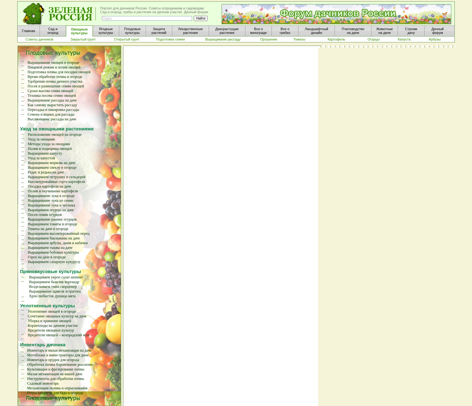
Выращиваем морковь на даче (51, 163)
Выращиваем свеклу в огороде (52, 167)
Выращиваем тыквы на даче (50, 247)
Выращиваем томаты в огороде (52, 224)
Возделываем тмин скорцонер (53, 286)
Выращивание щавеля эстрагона (55, 291)
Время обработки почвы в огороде (55, 76)
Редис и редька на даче (46, 172)
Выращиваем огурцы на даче (51, 210)
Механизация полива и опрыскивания (57, 388)
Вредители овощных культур (51, 330)
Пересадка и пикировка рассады (53, 109)
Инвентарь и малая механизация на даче (59, 350)
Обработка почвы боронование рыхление (60, 364)
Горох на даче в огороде (47, 257)
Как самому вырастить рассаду (52, 105)
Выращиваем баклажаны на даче (54, 238)
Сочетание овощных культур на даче (57, 316)
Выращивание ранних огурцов (52, 219)
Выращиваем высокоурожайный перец (58, 233)
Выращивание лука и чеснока (51, 205)
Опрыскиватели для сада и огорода (55, 393)
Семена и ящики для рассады (51, 114)
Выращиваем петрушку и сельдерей (56, 177)
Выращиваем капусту (45, 153)
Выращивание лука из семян (50, 200)
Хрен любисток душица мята (52, 296)
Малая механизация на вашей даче (55, 374)
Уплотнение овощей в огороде (52, 311)
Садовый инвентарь (43, 383)
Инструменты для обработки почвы (55, 378)
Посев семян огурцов (45, 214)
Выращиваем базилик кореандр (54, 282)
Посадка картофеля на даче (49, 186)
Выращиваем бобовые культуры (53, 252)
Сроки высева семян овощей (50, 91)
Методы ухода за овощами (49, 144)
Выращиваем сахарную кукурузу (54, 262)
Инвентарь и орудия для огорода (53, 360)
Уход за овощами (41, 139)
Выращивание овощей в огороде (53, 62)
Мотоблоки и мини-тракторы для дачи (57, 355)
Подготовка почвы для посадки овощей (59, 72)
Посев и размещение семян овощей (56, 86)
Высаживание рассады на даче (52, 119)
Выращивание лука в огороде (51, 196)
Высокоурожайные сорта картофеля (56, 181)
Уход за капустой (41, 158)
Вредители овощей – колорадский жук (58, 335)
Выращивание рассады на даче (52, 100)
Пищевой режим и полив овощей (54, 67)
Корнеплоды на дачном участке (53, 325)
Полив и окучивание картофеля (53, 191)
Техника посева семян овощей (52, 95)
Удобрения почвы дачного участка (55, 81)
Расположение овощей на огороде (55, 134)
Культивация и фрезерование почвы (55, 369)
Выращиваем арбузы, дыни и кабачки (58, 243)
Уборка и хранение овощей (49, 321)
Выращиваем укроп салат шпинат (56, 277)
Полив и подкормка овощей (50, 148)
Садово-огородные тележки (49, 397)
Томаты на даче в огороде (48, 229)
